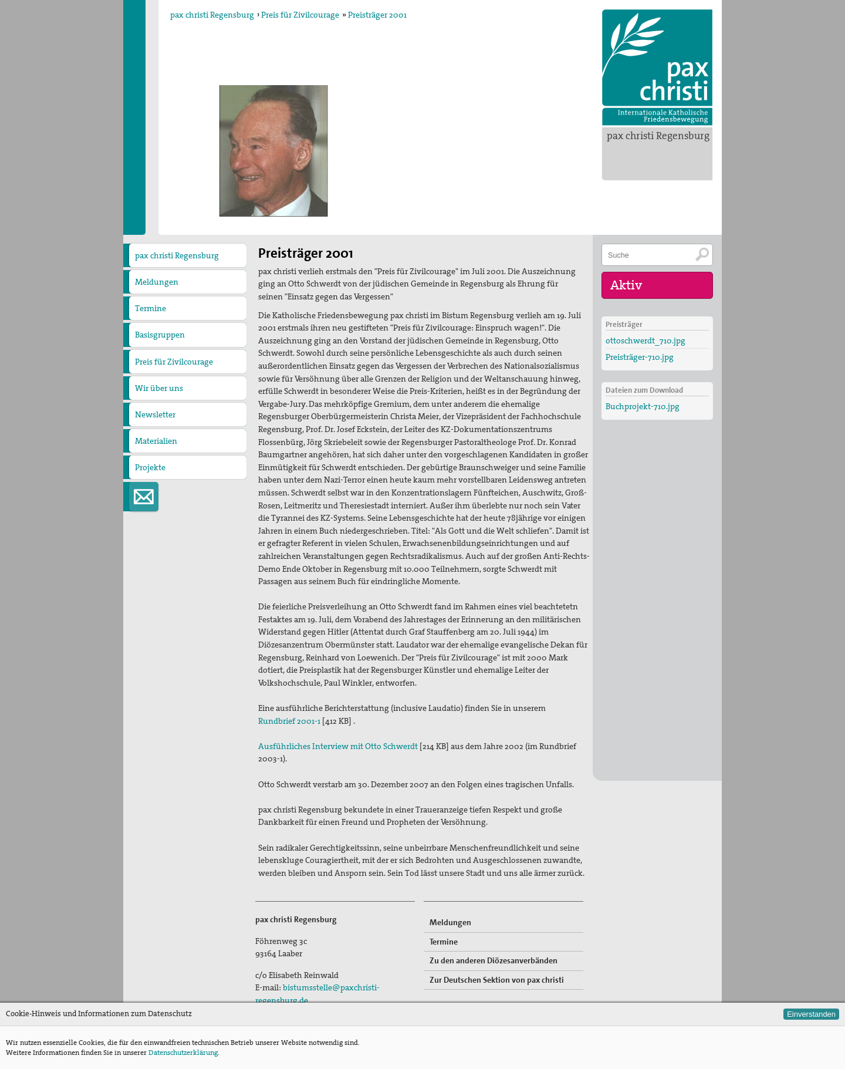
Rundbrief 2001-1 (289, 721)
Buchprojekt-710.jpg (643, 406)
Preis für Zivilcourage (300, 14)
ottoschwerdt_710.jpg (645, 340)
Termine (150, 308)
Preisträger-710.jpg (640, 357)
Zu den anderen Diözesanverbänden (493, 960)
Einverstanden (811, 1014)
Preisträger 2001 (377, 14)
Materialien (156, 441)
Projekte (150, 467)
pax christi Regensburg (658, 135)
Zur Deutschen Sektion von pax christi (497, 979)
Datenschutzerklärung (183, 1052)
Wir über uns (159, 388)
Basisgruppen (160, 334)
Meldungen (156, 281)
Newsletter (155, 414)
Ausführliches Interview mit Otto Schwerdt (338, 746)
